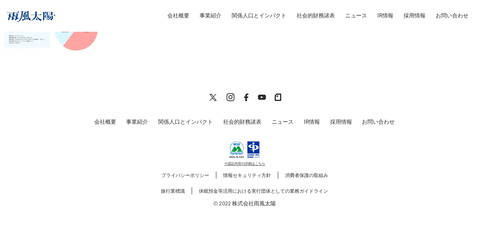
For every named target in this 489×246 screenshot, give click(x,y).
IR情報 (385, 15)
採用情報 (414, 15)
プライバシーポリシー (185, 175)
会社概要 (178, 15)
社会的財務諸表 (316, 15)
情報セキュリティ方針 (247, 175)
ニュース (356, 15)
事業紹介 (210, 15)
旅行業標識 (173, 191)
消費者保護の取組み (306, 175)
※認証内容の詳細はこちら (244, 163)
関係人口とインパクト (259, 15)
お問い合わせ (452, 15)
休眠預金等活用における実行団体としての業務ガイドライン (263, 191)
